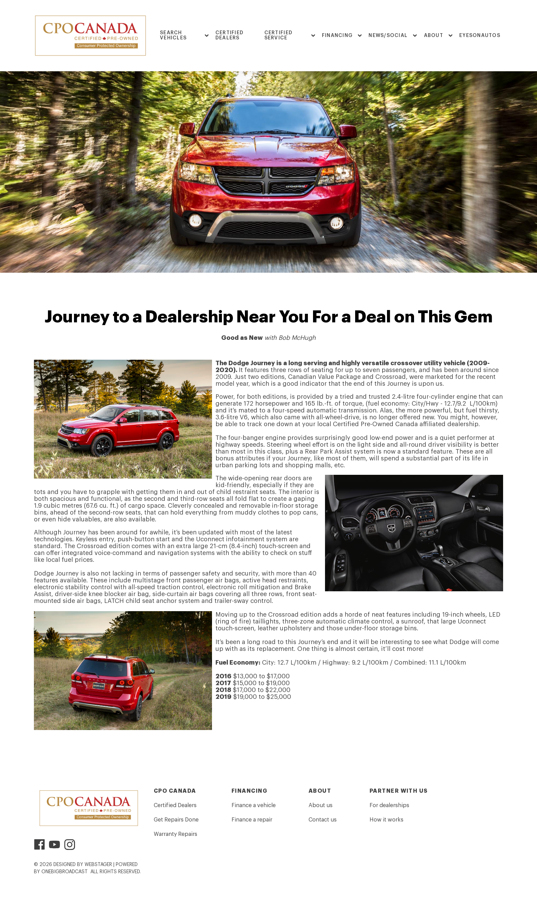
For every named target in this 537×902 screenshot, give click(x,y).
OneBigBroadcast (64, 871)
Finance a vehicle (254, 805)
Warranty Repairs (175, 834)
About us (321, 805)
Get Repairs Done (176, 820)
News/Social (388, 35)
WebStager (98, 864)
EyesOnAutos (479, 35)
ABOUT (433, 35)
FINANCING (337, 35)
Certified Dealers (229, 35)
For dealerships (389, 805)
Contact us (323, 820)
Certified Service (278, 35)
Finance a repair (252, 820)
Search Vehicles (173, 35)
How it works (386, 820)
